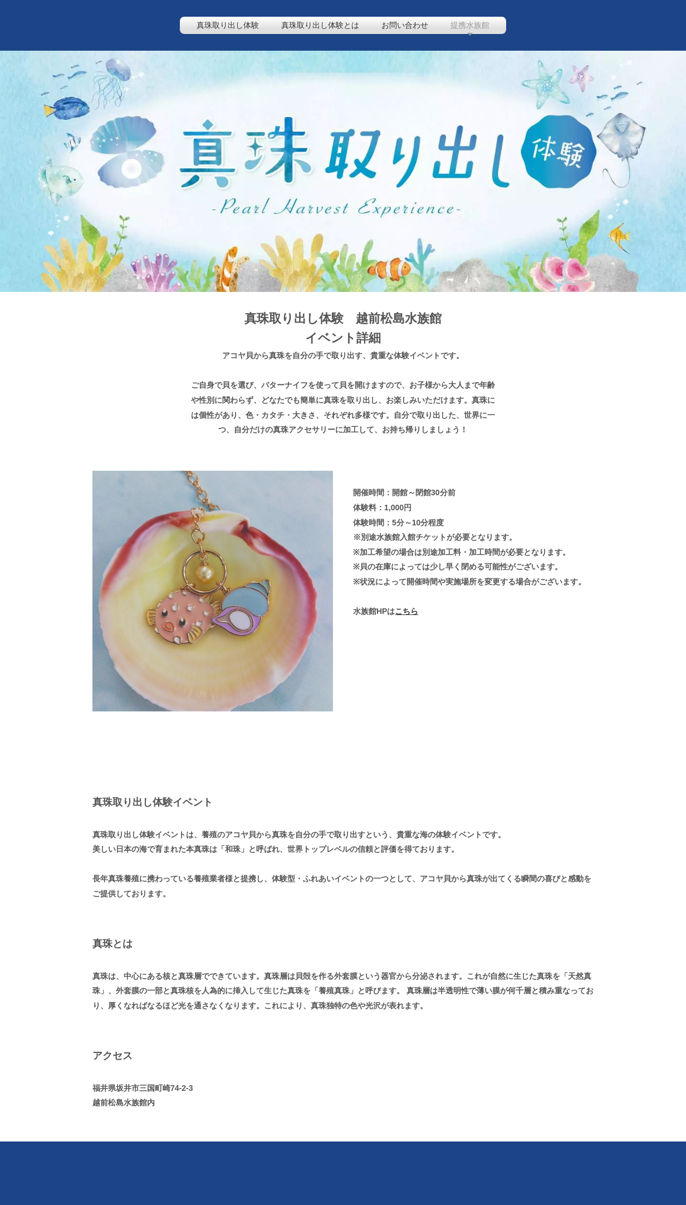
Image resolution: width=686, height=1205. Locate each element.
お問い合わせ (404, 25)
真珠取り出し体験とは (320, 25)
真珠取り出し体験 (228, 25)
